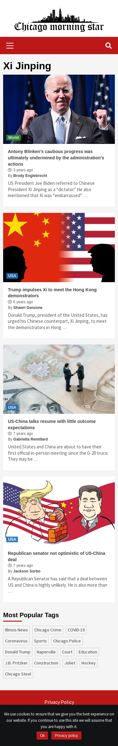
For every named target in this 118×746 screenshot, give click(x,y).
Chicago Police (67, 641)
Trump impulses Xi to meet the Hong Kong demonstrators (52, 293)
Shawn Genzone (27, 307)
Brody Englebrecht (30, 176)
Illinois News (16, 630)
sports (40, 641)
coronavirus (16, 641)
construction (46, 663)
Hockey (88, 663)
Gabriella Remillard (30, 439)
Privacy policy (66, 735)
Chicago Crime (47, 630)
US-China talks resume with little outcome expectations (52, 424)
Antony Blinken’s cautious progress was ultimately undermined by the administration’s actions (56, 157)
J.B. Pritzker (16, 663)
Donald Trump (18, 652)
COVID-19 (76, 630)
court (67, 652)
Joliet (70, 663)
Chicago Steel (18, 674)
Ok (42, 735)
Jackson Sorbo (26, 571)
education (88, 652)
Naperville (46, 652)
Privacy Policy (59, 702)
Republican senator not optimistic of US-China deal (56, 556)
